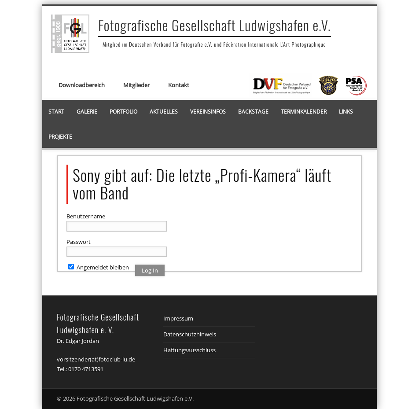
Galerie (87, 111)
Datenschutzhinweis (189, 334)
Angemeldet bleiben (98, 267)
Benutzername (85, 216)
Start (56, 111)
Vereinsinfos (208, 111)
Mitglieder (136, 85)
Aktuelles (164, 111)
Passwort (78, 242)
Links (346, 111)
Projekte (60, 136)
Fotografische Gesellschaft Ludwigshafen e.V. (214, 25)
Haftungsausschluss (189, 350)
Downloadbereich (82, 85)
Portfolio (123, 111)
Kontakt (178, 85)
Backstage (253, 111)
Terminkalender (304, 111)
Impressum (178, 318)
